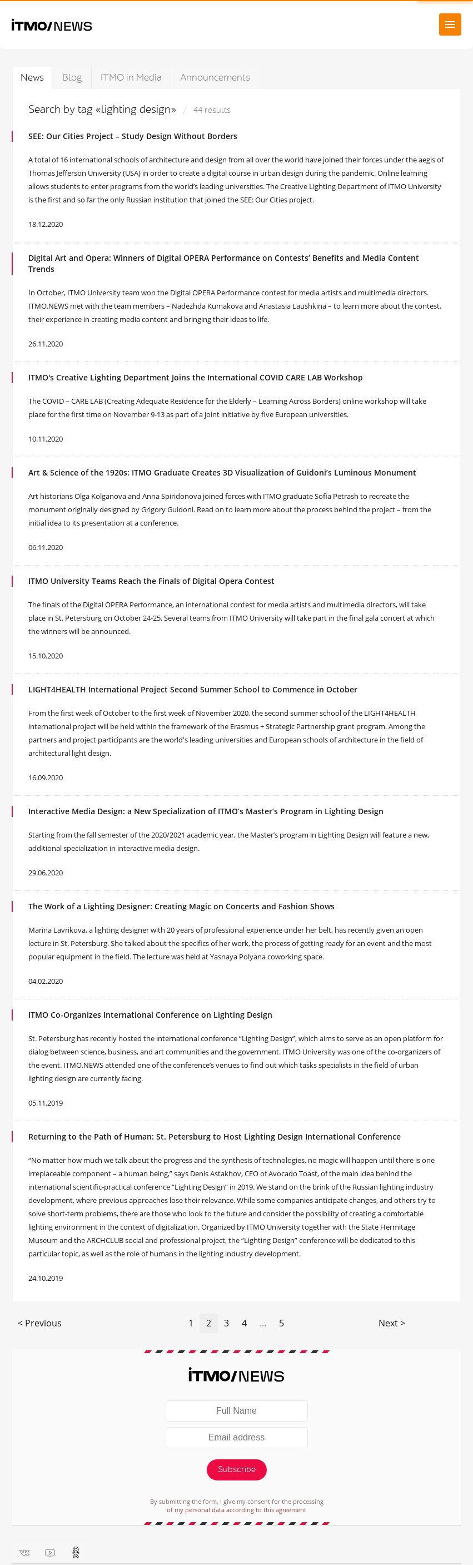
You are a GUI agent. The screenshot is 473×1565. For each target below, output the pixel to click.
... (263, 1323)
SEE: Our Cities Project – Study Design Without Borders (132, 136)
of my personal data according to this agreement (236, 1509)
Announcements (215, 77)
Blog (72, 77)
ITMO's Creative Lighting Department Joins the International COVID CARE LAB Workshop (195, 377)
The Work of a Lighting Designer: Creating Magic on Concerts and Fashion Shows (181, 906)
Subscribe (237, 1469)
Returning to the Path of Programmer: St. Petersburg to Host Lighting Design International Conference (214, 1136)
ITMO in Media (131, 77)
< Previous (40, 1323)
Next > (392, 1323)
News (32, 77)
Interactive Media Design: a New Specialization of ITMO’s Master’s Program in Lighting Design (206, 811)
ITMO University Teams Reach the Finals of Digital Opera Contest (151, 581)
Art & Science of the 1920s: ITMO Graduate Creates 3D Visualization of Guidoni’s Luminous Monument (222, 472)
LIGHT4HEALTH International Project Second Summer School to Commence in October (192, 689)
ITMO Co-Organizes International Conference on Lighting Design (150, 1014)
